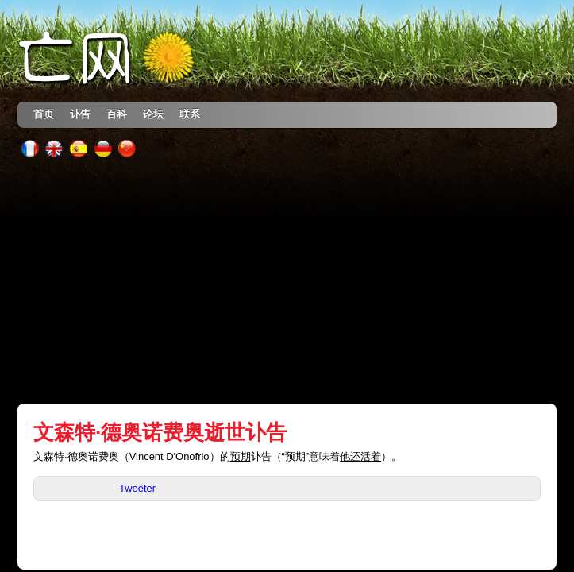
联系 (189, 114)
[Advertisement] (287, 280)
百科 (116, 114)
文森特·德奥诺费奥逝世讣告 (160, 432)
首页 (43, 114)
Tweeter (137, 488)
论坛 (153, 114)
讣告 (80, 114)
